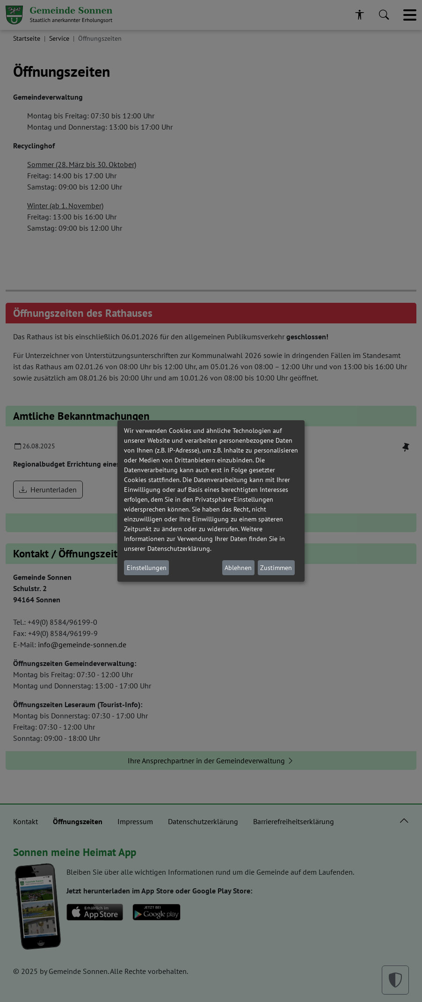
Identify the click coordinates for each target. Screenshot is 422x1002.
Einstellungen (147, 567)
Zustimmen (276, 567)
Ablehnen (238, 567)
